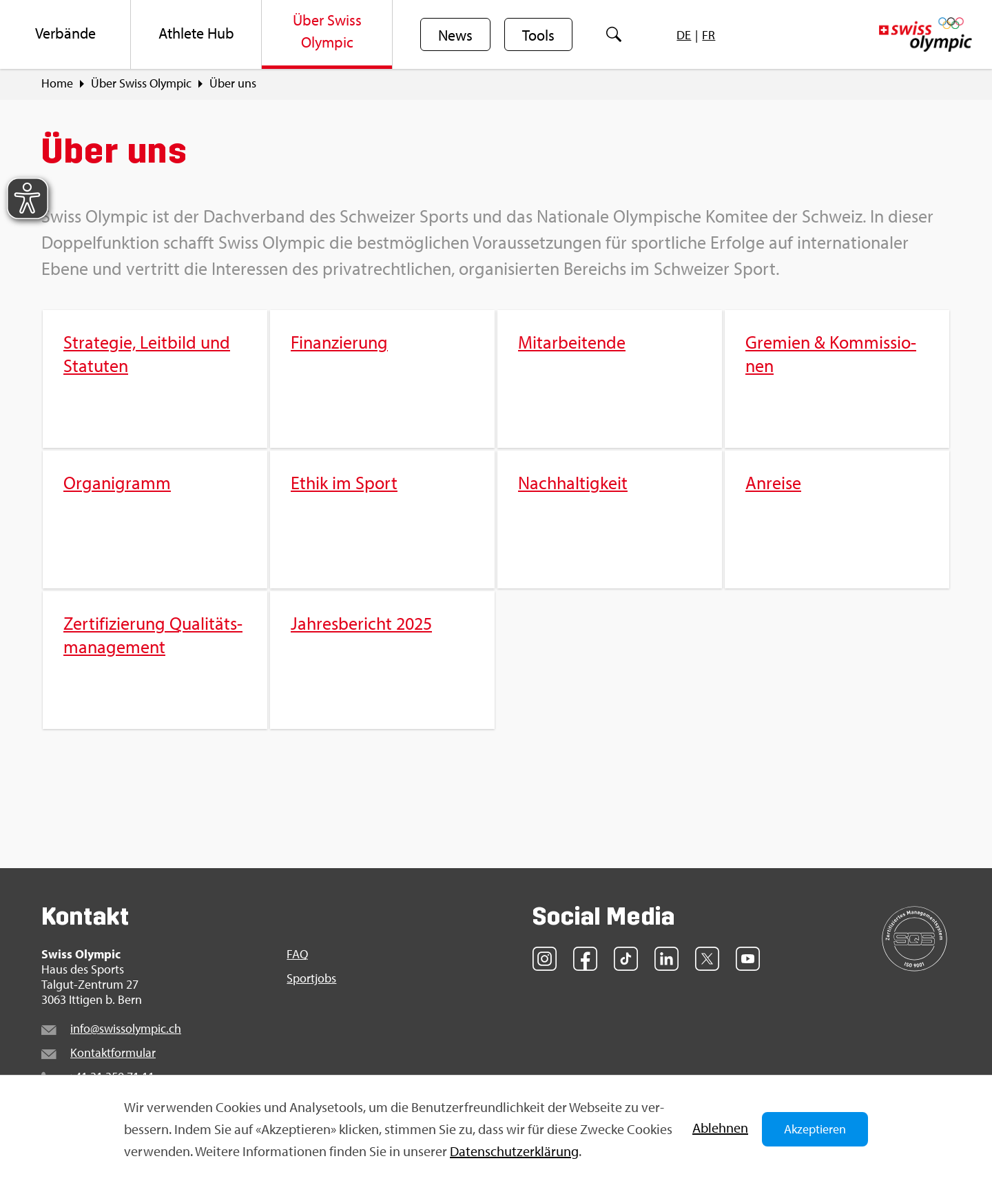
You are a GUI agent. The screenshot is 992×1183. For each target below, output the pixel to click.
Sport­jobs (311, 978)
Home (57, 83)
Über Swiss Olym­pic (141, 83)
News (455, 35)
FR (708, 35)
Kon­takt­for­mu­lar (113, 1052)
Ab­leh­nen (720, 1127)
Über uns (232, 83)
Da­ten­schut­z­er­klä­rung (514, 1151)
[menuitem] (65, 34)
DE (683, 35)
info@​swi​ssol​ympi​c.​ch (125, 1028)
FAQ (297, 954)
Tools (538, 35)
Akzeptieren (815, 1129)
